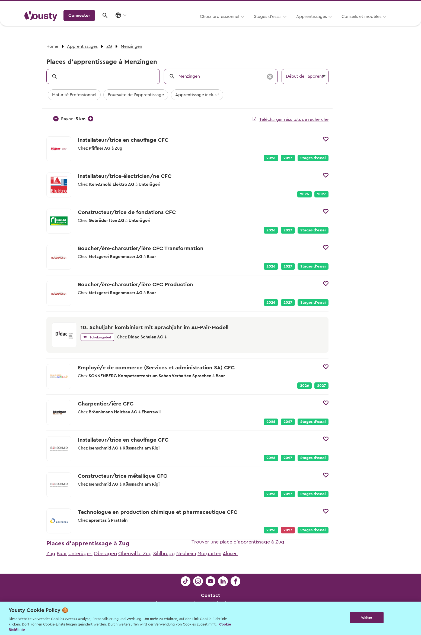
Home (52, 46)
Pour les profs (350, 6)
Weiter (366, 618)
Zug (50, 553)
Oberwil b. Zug (135, 553)
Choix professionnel (152, 23)
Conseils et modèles (294, 23)
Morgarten (209, 553)
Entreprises (385, 6)
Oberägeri (105, 553)
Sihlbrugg (164, 553)
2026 (270, 158)
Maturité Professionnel (74, 95)
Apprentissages (244, 23)
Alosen (230, 553)
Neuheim (186, 553)
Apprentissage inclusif (197, 95)
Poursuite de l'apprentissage (136, 95)
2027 (287, 158)
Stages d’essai (200, 23)
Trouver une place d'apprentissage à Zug (238, 541)
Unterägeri (80, 553)
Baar (62, 553)
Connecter (350, 23)
